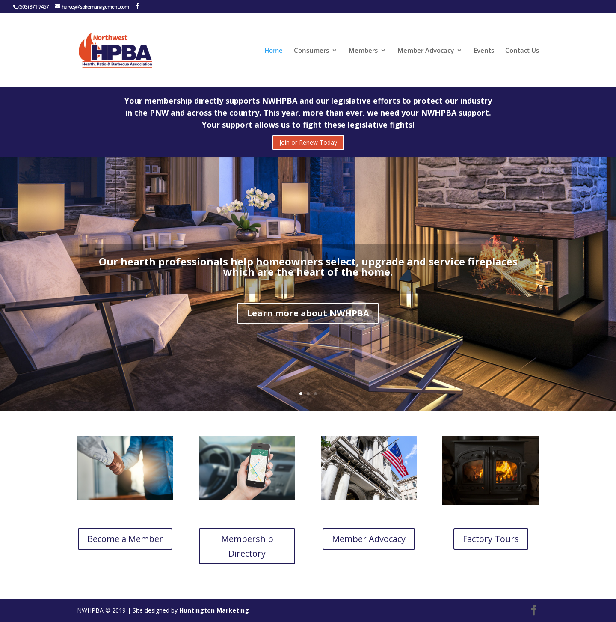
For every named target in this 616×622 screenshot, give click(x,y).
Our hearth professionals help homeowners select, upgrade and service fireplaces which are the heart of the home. (308, 273)
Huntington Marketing (214, 610)
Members (363, 50)
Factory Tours (491, 539)
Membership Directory (247, 546)
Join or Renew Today (308, 142)
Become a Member (125, 539)
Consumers (311, 50)
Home (273, 50)
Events (484, 50)
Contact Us (522, 50)
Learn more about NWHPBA (308, 320)
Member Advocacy (425, 50)
